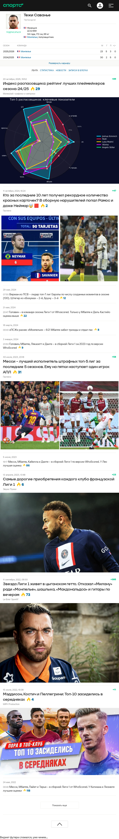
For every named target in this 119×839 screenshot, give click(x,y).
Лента (35, 70)
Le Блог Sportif (10, 599)
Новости (61, 70)
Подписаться (13, 32)
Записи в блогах (78, 70)
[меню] (111, 6)
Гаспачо (7, 210)
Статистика (47, 70)
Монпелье (32, 36)
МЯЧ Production (11, 704)
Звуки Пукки (9, 489)
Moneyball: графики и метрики (19, 93)
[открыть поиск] (89, 5)
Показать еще (59, 805)
